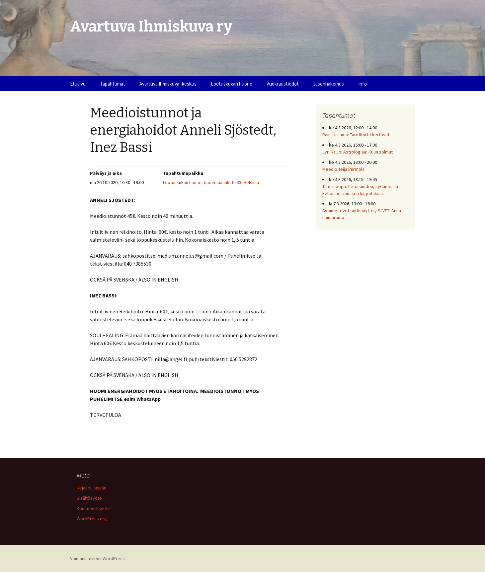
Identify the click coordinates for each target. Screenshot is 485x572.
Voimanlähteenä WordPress (97, 558)
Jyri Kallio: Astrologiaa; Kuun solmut (357, 152)
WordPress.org (92, 519)
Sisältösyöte (89, 498)
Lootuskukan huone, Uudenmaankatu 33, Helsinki (211, 182)
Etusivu (78, 84)
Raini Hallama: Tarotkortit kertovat (355, 135)
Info (362, 84)
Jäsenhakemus (328, 84)
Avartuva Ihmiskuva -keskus (168, 84)
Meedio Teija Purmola (343, 169)
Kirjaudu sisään (91, 488)
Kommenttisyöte (93, 508)
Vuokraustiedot (283, 84)
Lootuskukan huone (231, 84)
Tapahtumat (112, 84)
